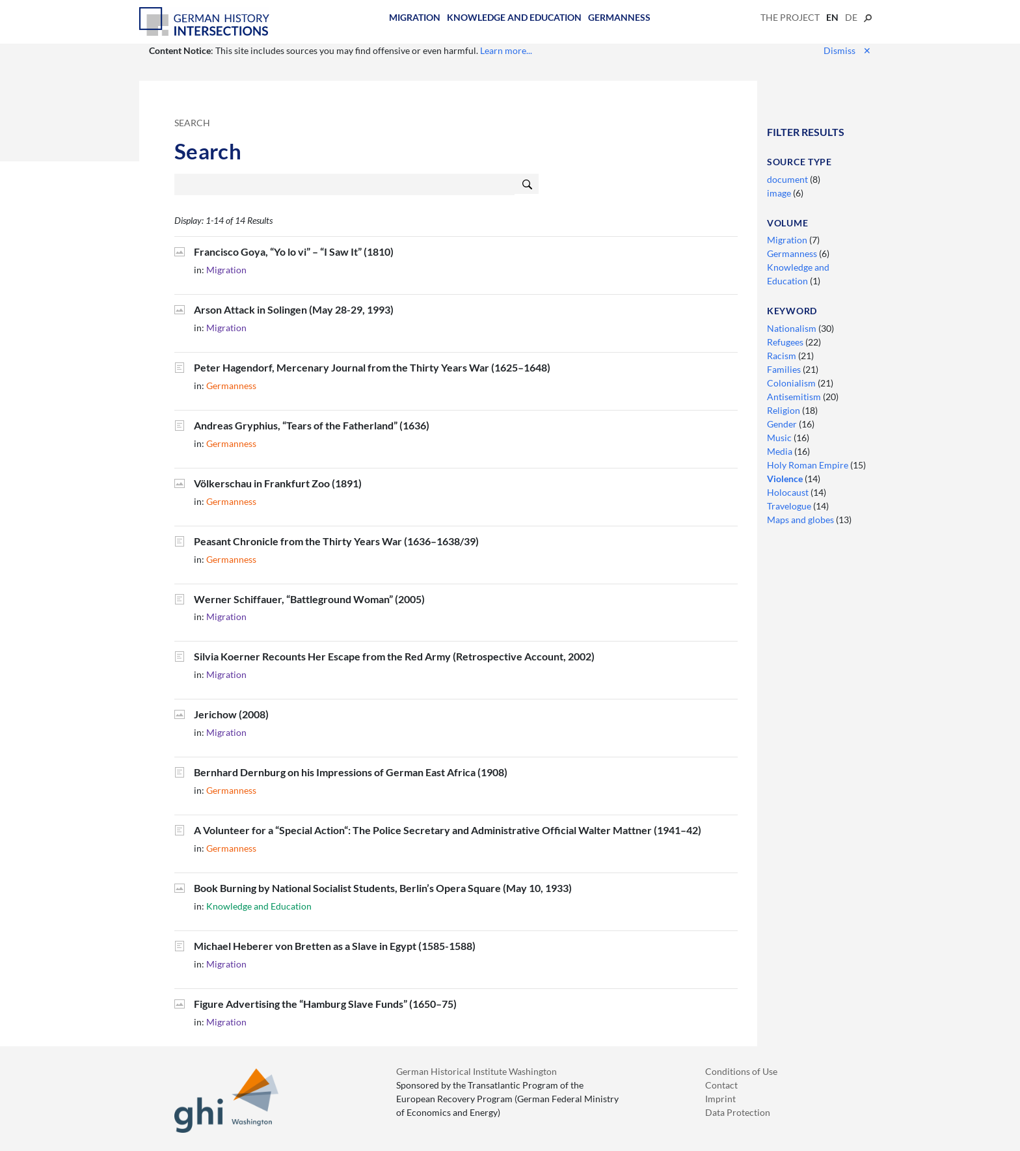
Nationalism (792, 328)
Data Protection (737, 1112)
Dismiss (847, 50)
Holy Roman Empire (808, 464)
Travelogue (790, 505)
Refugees (786, 341)
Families (785, 369)
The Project (790, 17)
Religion (784, 410)
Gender (783, 423)
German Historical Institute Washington (476, 1071)
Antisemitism (795, 396)
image (780, 192)
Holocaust (789, 492)
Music (780, 437)
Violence (786, 478)
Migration (414, 17)
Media (780, 451)
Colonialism (792, 382)
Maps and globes (801, 519)
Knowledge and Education (514, 17)
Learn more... (506, 50)
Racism (782, 355)
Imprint (720, 1098)
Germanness (619, 17)
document (788, 179)
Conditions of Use (741, 1071)
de (851, 17)
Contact (721, 1084)
